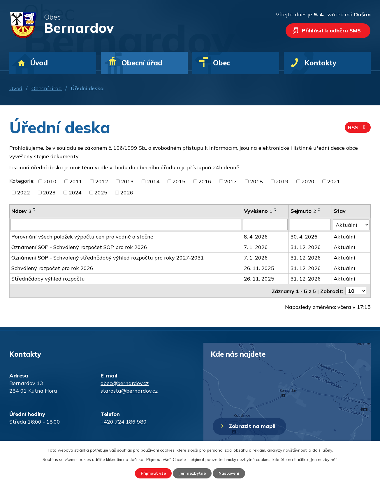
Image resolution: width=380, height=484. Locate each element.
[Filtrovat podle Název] (125, 224)
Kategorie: (21, 180)
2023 (49, 192)
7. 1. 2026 (256, 246)
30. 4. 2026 (304, 236)
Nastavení (229, 473)
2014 (153, 181)
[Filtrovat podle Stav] (351, 224)
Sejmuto (303, 211)
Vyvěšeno (258, 211)
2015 (179, 181)
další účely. (322, 449)
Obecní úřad (46, 88)
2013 (127, 181)
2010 (50, 181)
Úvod (15, 88)
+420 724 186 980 (124, 421)
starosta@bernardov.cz (129, 390)
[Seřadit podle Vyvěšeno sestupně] (275, 210)
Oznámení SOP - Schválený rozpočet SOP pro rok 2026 (79, 246)
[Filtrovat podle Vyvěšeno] (265, 224)
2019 (282, 181)
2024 (75, 192)
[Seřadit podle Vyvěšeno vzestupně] (275, 208)
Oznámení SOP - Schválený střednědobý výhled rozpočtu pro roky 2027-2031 (107, 257)
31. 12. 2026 (306, 246)
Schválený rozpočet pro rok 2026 (52, 267)
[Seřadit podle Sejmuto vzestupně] (319, 208)
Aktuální (344, 236)
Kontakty (320, 62)
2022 (23, 192)
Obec (221, 62)
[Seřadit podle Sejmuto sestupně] (319, 210)
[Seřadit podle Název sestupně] (34, 210)
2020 (308, 181)
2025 (100, 192)
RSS (358, 127)
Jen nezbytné (192, 473)
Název (21, 211)
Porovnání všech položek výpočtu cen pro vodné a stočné (82, 236)
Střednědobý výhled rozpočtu (48, 278)
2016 (204, 181)
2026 (126, 192)
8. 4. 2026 (256, 236)
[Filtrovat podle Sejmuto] (310, 224)
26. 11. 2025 (259, 267)
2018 (256, 181)
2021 (333, 181)
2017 (230, 181)
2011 (75, 181)
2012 (101, 181)
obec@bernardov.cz (125, 382)
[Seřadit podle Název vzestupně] (34, 208)
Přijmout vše (152, 473)
